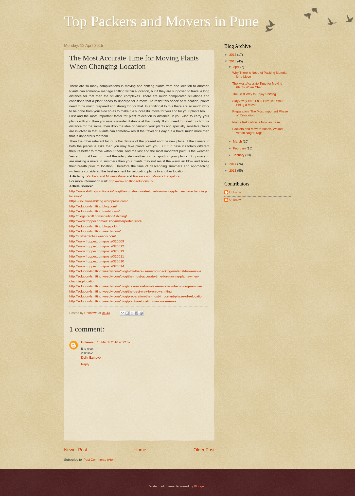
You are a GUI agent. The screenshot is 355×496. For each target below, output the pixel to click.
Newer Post (75, 449)
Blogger (199, 486)
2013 (233, 170)
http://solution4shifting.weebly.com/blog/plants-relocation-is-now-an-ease (122, 301)
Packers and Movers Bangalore (156, 176)
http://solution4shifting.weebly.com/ (95, 231)
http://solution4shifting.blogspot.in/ (94, 226)
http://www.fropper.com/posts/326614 (96, 266)
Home (140, 449)
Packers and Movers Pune (106, 176)
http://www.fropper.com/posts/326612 (96, 246)
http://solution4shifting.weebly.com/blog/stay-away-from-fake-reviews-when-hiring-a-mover (135, 286)
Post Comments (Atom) (100, 459)
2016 (233, 54)
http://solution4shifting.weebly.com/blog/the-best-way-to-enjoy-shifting (120, 291)
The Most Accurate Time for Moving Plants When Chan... (257, 85)
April (236, 67)
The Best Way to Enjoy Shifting (254, 94)
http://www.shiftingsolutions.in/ (131, 181)
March (238, 141)
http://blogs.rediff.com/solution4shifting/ (98, 216)
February (240, 148)
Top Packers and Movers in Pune (161, 21)
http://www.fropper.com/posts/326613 (96, 251)
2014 (233, 164)
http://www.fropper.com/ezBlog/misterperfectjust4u (106, 221)
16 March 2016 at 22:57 (113, 342)
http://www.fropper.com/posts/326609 (96, 241)
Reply (85, 364)
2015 (233, 61)
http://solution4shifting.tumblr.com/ (94, 211)
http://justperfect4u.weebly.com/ (92, 236)
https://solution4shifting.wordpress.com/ (98, 201)
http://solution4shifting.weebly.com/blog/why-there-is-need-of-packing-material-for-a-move (135, 271)
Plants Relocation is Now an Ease (256, 122)
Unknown (88, 342)
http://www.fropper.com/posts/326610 (96, 261)
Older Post (204, 449)
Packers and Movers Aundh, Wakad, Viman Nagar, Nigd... (258, 130)
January (239, 155)
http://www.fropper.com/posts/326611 (96, 256)
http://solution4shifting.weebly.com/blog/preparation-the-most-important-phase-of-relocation (136, 296)
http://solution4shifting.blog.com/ (93, 206)
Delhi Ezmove (91, 357)
